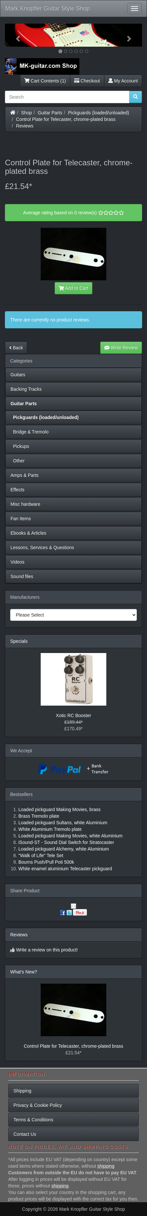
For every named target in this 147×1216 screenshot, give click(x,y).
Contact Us (24, 1134)
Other (17, 460)
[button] (15, 35)
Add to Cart (73, 288)
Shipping (22, 1090)
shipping (106, 1166)
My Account (123, 80)
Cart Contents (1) (45, 80)
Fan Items (20, 518)
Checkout (87, 80)
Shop (26, 112)
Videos (17, 562)
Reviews (24, 126)
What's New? (23, 971)
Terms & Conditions (33, 1119)
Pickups (19, 446)
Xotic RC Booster (73, 715)
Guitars (17, 374)
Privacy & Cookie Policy (37, 1105)
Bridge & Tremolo (29, 431)
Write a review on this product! (47, 949)
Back (16, 347)
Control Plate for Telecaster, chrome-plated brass (66, 119)
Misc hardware (25, 504)
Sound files (21, 576)
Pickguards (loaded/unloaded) (98, 112)
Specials (19, 641)
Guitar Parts (50, 112)
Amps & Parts (24, 475)
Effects (17, 489)
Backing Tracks (26, 389)
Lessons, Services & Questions (42, 547)
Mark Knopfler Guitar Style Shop (47, 8)
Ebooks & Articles (28, 533)
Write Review (121, 347)
